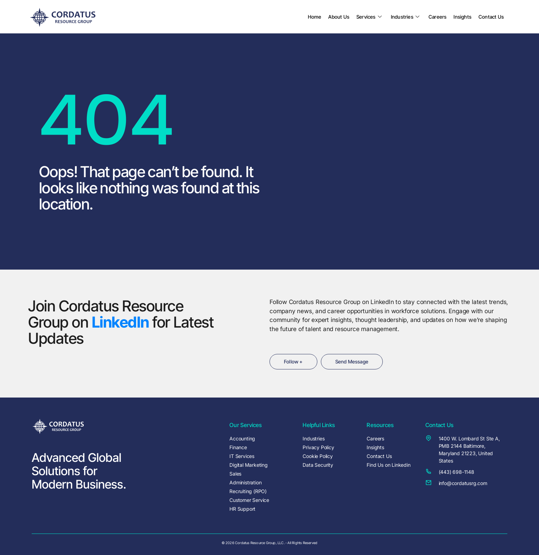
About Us (338, 17)
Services (369, 17)
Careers (437, 17)
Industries (405, 17)
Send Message (351, 361)
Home (315, 17)
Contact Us (491, 17)
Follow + (293, 361)
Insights (462, 17)
